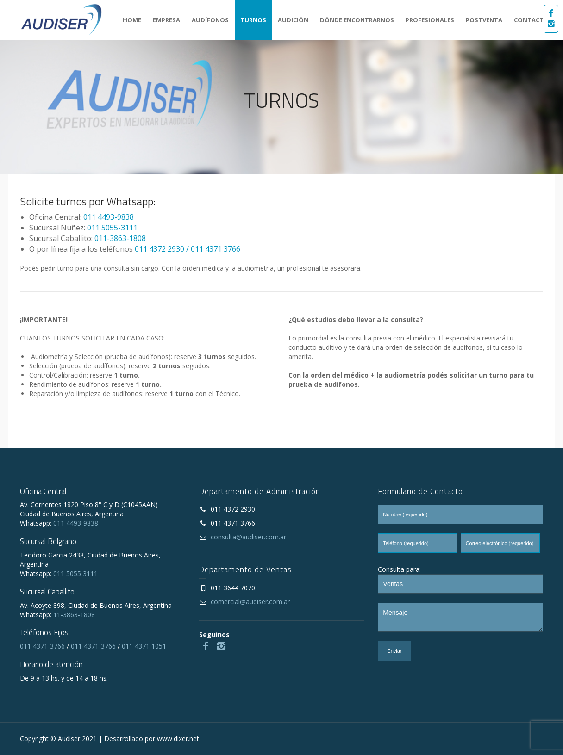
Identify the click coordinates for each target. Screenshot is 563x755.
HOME (132, 20)
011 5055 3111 (75, 573)
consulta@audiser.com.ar (248, 536)
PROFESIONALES (430, 20)
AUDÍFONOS (210, 20)
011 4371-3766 (42, 646)
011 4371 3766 (215, 249)
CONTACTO (531, 20)
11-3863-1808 (74, 614)
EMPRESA (166, 20)
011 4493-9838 (108, 217)
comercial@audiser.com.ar (250, 601)
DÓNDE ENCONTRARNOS (357, 20)
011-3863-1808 (120, 238)
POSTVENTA (484, 20)
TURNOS (253, 20)
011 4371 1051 (144, 646)
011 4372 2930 (159, 249)
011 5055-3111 (112, 228)
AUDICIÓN (293, 20)
